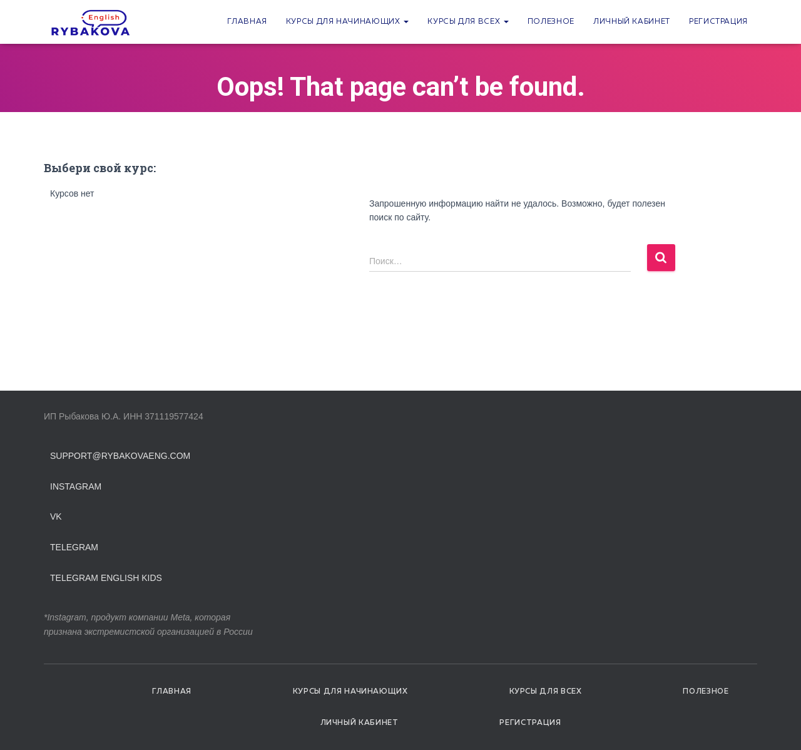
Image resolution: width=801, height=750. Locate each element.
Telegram (74, 547)
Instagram (75, 486)
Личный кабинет (631, 22)
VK (56, 516)
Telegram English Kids (106, 578)
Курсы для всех (468, 22)
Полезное (551, 22)
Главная (247, 22)
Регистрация (718, 22)
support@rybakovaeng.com (120, 456)
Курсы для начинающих (347, 22)
